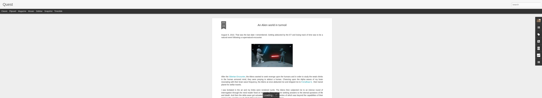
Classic (4, 11)
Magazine (22, 11)
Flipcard (12, 11)
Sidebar (39, 11)
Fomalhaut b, (306, 82)
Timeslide (58, 11)
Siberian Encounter (237, 77)
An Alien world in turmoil (272, 25)
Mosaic (31, 11)
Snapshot (48, 11)
